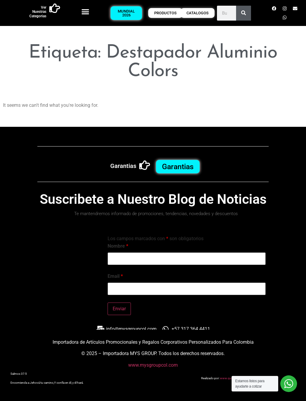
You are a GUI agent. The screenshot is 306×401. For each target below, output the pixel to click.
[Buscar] (243, 13)
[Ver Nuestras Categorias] (54, 8)
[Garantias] (144, 165)
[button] (85, 11)
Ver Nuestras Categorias (37, 11)
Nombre (118, 246)
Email (115, 276)
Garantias (123, 165)
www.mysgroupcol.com (153, 365)
